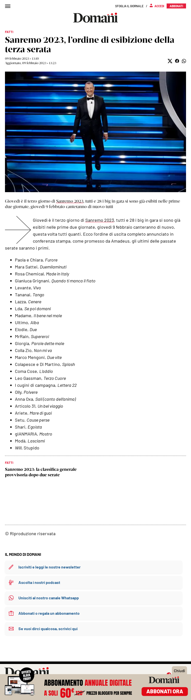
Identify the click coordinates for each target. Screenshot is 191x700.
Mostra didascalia (95, 132)
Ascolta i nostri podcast (39, 582)
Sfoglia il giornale (129, 6)
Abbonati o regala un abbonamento (49, 613)
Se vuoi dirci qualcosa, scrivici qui (48, 628)
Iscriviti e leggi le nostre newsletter (49, 567)
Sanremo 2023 (69, 201)
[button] (170, 61)
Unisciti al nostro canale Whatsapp (48, 597)
